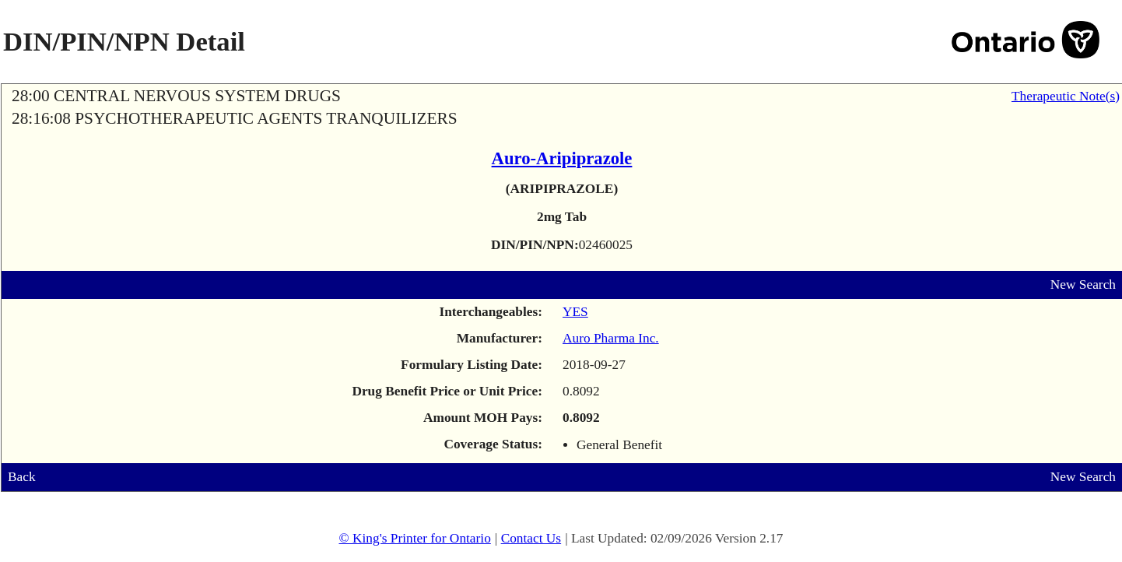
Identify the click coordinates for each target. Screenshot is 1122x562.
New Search (1083, 284)
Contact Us (531, 538)
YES (575, 311)
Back (22, 476)
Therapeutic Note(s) (1066, 96)
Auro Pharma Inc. (611, 338)
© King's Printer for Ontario (414, 538)
